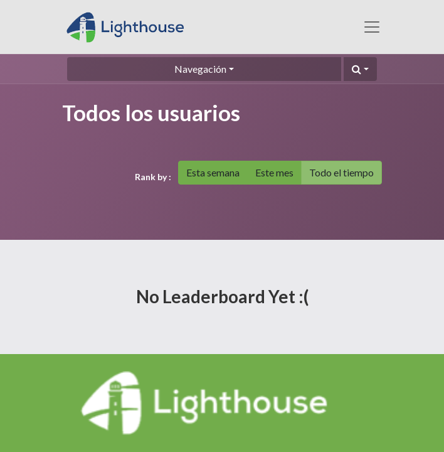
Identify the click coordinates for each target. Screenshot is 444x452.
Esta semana (213, 172)
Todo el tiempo (341, 172)
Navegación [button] (200, 69)
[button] (360, 69)
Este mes (274, 172)
